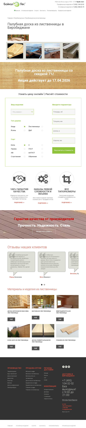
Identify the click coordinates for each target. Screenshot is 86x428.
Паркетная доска (12, 366)
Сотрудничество (67, 404)
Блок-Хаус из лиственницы (18, 335)
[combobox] (22, 112)
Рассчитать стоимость (63, 150)
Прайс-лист (80, 1)
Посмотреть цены (43, 231)
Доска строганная (12, 371)
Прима (13, 149)
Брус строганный (12, 368)
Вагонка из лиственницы (41, 306)
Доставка (46, 386)
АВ (12, 153)
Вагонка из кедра (30, 366)
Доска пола (10, 373)
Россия (46, 370)
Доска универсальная (13, 380)
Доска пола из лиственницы (33, 375)
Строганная (16, 156)
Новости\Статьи (48, 393)
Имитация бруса (12, 382)
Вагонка (10, 377)
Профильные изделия (64, 10)
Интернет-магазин (49, 384)
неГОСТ (31, 153)
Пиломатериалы (52, 10)
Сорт (13, 139)
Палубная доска (19, 18)
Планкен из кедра (30, 382)
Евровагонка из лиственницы (33, 380)
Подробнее (18, 202)
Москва (46, 368)
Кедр (13, 126)
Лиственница (34, 126)
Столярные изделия (27, 10)
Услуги (36, 10)
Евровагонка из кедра (31, 377)
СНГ (45, 372)
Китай (45, 375)
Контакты (43, 10)
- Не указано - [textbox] (17, 112)
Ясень (13, 130)
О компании (47, 391)
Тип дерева (16, 121)
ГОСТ (30, 149)
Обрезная (32, 156)
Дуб (30, 130)
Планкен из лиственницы (65, 335)
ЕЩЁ (11, 314)
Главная (17, 10)
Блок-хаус (10, 375)
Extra (13, 145)
